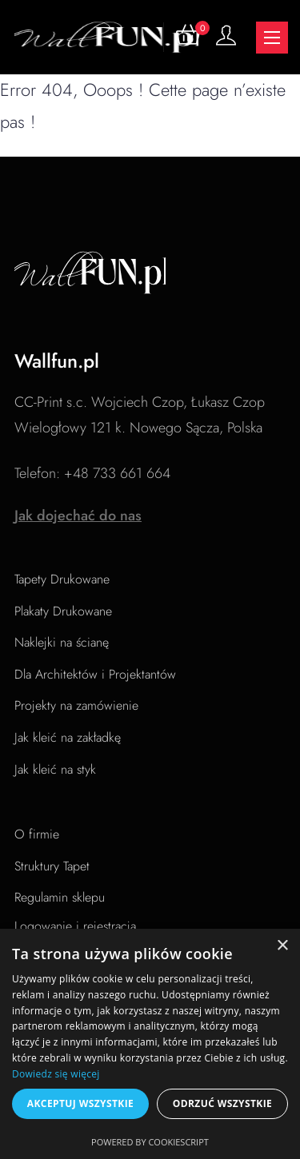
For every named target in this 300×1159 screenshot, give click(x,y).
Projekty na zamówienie (76, 705)
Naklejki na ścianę (61, 642)
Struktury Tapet (52, 866)
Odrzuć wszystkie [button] (222, 1103)
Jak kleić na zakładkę (67, 737)
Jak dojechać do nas (78, 515)
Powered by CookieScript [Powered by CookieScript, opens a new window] (150, 1142)
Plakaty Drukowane (63, 611)
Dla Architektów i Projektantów (95, 674)
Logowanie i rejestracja (75, 926)
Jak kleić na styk (55, 769)
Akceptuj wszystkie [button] (80, 1103)
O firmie (36, 834)
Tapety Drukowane (62, 579)
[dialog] (150, 1044)
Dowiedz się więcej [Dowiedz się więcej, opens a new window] (56, 1074)
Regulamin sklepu (59, 897)
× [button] (282, 946)
